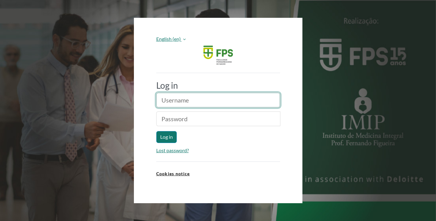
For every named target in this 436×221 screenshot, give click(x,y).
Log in (166, 137)
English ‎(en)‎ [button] (169, 39)
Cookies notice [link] (173, 173)
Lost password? (172, 150)
